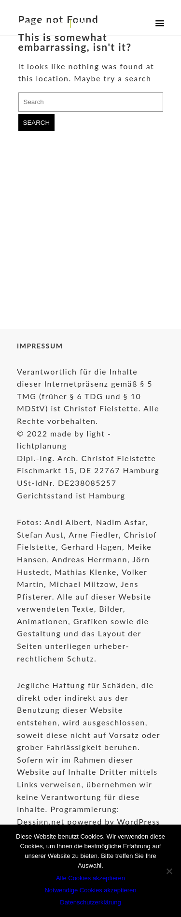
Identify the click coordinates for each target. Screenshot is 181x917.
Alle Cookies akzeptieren (90, 878)
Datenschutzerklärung (90, 902)
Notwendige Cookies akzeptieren (90, 890)
